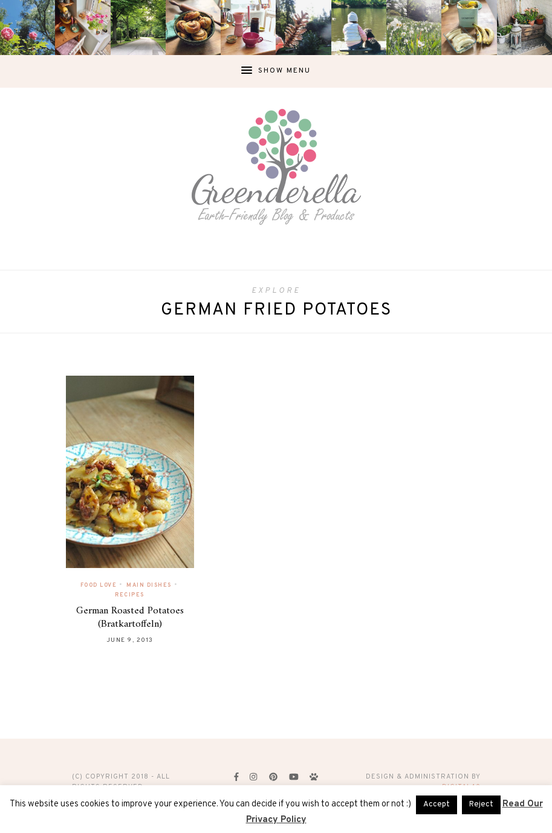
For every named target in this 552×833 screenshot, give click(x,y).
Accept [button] (436, 804)
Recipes (129, 595)
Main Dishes (149, 585)
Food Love (98, 585)
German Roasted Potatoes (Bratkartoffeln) (130, 617)
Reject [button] (481, 804)
